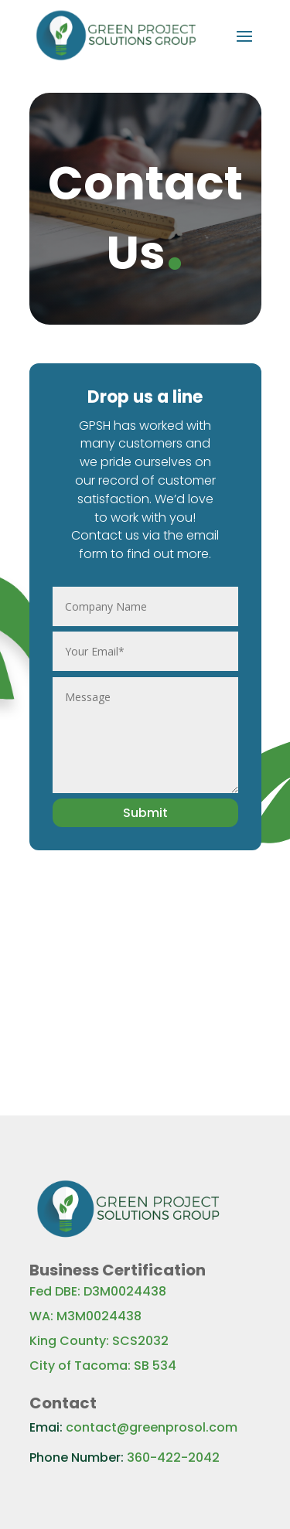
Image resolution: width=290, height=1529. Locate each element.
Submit (145, 813)
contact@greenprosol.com (151, 1427)
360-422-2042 (173, 1457)
